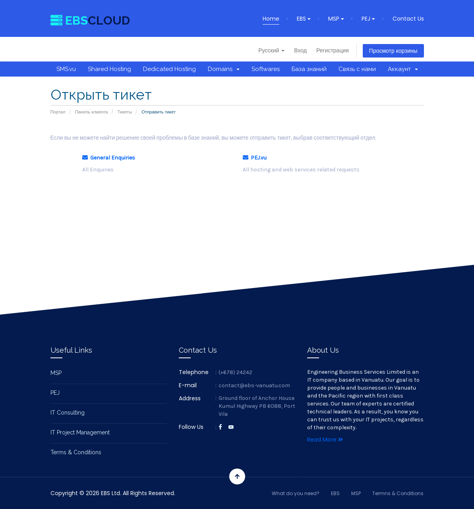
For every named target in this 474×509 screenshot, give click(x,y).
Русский (271, 50)
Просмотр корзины (393, 51)
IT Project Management (80, 432)
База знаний (309, 69)
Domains (224, 69)
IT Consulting (67, 412)
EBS (304, 19)
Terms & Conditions (75, 452)
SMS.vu (66, 69)
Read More (325, 440)
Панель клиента (91, 112)
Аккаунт (403, 69)
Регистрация (332, 50)
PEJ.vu (255, 157)
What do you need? (295, 493)
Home (271, 19)
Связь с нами (357, 69)
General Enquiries (108, 157)
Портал (58, 112)
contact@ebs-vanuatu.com (254, 385)
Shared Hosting (109, 69)
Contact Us (408, 19)
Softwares (266, 69)
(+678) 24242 (235, 372)
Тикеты (125, 112)
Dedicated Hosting (169, 69)
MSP (336, 19)
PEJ (368, 19)
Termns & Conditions (398, 493)
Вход (300, 50)
